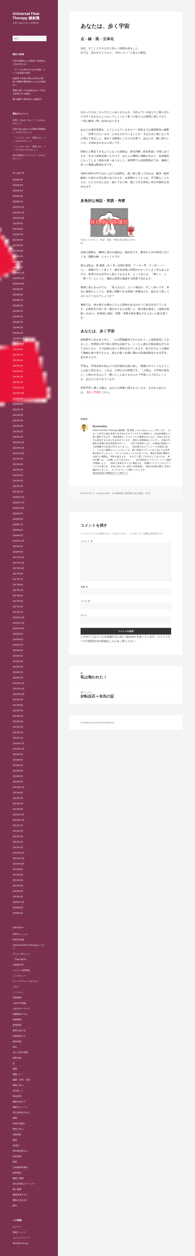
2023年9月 (18, 349)
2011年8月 (18, 869)
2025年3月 (18, 256)
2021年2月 (18, 486)
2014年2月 (18, 781)
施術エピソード (20, 1107)
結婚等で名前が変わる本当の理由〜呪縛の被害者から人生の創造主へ (29, 81)
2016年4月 (18, 661)
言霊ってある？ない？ (24, 120)
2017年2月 (18, 606)
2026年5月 (18, 179)
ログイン (17, 1226)
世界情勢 (17, 997)
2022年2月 (18, 431)
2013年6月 (18, 792)
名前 (84, 586)
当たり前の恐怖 (20, 1052)
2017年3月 (18, 601)
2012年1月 (18, 847)
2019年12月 (18, 540)
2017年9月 (18, 573)
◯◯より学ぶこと (21, 953)
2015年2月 (18, 732)
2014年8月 (18, 759)
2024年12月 (18, 272)
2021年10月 (18, 453)
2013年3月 (18, 809)
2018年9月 (18, 551)
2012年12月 (18, 814)
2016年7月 (18, 644)
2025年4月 (18, 250)
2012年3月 (18, 836)
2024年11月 (18, 278)
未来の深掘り (19, 1123)
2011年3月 (18, 891)
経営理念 (17, 1172)
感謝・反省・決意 (21, 1079)
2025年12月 (18, 207)
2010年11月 (18, 902)
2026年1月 (18, 201)
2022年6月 (18, 414)
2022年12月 (18, 387)
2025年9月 (18, 223)
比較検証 (17, 1134)
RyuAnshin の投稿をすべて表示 (109, 472)
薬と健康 (17, 1189)
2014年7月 (18, 765)
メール (85, 601)
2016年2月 (18, 672)
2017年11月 (18, 562)
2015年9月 (18, 699)
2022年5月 (18, 420)
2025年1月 (18, 267)
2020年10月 (18, 508)
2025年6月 (18, 239)
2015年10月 (18, 694)
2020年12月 (18, 497)
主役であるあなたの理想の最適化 (29, 128)
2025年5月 (18, 245)
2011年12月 (18, 852)
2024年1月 (18, 332)
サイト (84, 615)
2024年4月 (18, 316)
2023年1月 (18, 382)
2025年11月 (18, 212)
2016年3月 (18, 666)
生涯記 (16, 1145)
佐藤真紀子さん (20, 1013)
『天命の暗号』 (20, 959)
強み (15, 1046)
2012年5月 (18, 830)
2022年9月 (18, 398)
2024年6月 (18, 305)
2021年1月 (18, 491)
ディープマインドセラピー (26, 981)
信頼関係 (17, 1019)
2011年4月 (18, 885)
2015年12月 (18, 683)
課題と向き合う (20, 1200)
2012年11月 (18, 819)
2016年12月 (18, 617)
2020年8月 (18, 518)
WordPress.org (20, 1243)
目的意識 (17, 1156)
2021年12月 (18, 442)
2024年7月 (18, 300)
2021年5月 (18, 469)
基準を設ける (19, 1030)
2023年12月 (18, 338)
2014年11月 (18, 748)
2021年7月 (18, 458)
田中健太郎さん (20, 1150)
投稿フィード (19, 1232)
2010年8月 (18, 907)
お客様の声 (18, 964)
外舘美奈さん (19, 1035)
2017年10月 (18, 568)
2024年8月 (18, 294)
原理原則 (17, 1024)
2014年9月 (18, 754)
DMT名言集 (18, 939)
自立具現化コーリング (24, 155)
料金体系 (17, 1096)
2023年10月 (18, 343)
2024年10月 (18, 283)
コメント (87, 541)
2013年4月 (18, 803)
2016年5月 (18, 655)
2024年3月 (18, 321)
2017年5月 (18, 590)
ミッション (18, 992)
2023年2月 (18, 376)
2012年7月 (18, 825)
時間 (15, 1117)
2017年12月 (18, 557)
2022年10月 (18, 393)
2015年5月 (18, 721)
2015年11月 (18, 688)
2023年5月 (18, 365)
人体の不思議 (19, 1003)
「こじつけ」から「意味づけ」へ (29, 137)
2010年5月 (18, 912)
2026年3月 (18, 190)
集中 (15, 1205)
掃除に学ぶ (18, 1085)
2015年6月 (18, 715)
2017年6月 (18, 584)
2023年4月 (18, 371)
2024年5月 (18, 310)
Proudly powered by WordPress (97, 722)
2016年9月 (18, 633)
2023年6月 (18, 360)
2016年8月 (18, 639)
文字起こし (18, 1090)
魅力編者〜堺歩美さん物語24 (27, 99)
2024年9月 (18, 289)
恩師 (15, 1068)
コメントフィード (21, 1237)
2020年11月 (18, 502)
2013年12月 (18, 787)
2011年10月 (18, 863)
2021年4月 (18, 475)
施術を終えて (19, 1101)
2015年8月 (18, 705)
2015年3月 (18, 726)
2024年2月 (18, 327)
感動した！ (18, 1074)
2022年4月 (18, 425)
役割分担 (17, 1057)
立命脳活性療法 (20, 1167)
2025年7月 (18, 234)
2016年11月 (18, 622)
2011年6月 (18, 874)
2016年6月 (18, 650)
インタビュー (19, 975)
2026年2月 (18, 196)
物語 (15, 1139)
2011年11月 (18, 858)
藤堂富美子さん (20, 1194)
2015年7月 (18, 710)
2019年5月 (18, 546)
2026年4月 (18, 185)
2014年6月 (18, 770)
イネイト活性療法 (21, 970)
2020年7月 (18, 524)
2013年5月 (18, 798)
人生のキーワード (21, 1008)
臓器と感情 (18, 1178)
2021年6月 (18, 464)
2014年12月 (18, 743)
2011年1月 (18, 896)
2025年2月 (18, 261)
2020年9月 (18, 513)
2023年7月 (18, 354)
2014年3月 (18, 776)
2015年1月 (18, 737)
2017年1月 (18, 611)
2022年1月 (18, 436)
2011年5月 (18, 880)
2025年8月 (18, 228)
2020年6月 (18, 529)
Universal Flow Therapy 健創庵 (26, 15)
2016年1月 (18, 677)
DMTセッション (21, 934)
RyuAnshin (104, 493)
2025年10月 (18, 217)
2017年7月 (18, 579)
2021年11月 (18, 447)
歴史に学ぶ (18, 1128)
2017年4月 (18, 595)
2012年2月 (18, 841)
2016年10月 (18, 628)
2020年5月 (18, 535)
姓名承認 (17, 1041)
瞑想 (15, 1161)
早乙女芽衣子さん (21, 1112)
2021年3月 (18, 480)
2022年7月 (18, 409)
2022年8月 (18, 404)
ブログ (16, 986)
